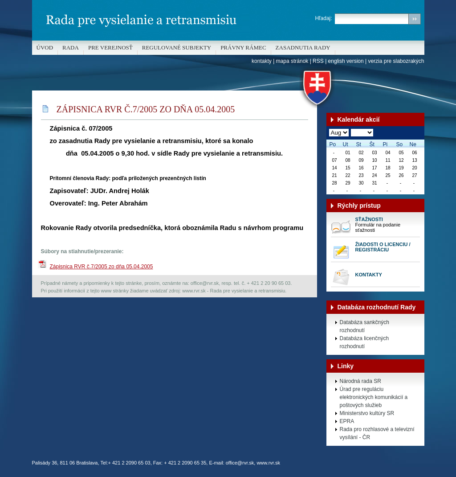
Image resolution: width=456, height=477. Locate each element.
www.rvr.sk (268, 462)
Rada (70, 47)
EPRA (347, 421)
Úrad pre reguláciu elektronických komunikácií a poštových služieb (374, 397)
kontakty (262, 61)
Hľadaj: (323, 18)
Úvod (45, 47)
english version (346, 61)
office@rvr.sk (240, 462)
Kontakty (368, 274)
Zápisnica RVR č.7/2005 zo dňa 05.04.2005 (101, 266)
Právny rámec (243, 47)
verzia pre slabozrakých (396, 61)
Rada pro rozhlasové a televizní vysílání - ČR (377, 433)
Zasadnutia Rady (303, 47)
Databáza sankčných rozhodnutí (364, 326)
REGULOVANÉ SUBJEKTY (176, 47)
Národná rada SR (360, 381)
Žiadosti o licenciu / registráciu (383, 247)
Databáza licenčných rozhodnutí (364, 342)
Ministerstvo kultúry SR (367, 413)
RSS (318, 61)
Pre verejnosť (110, 47)
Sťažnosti (369, 219)
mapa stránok (292, 61)
